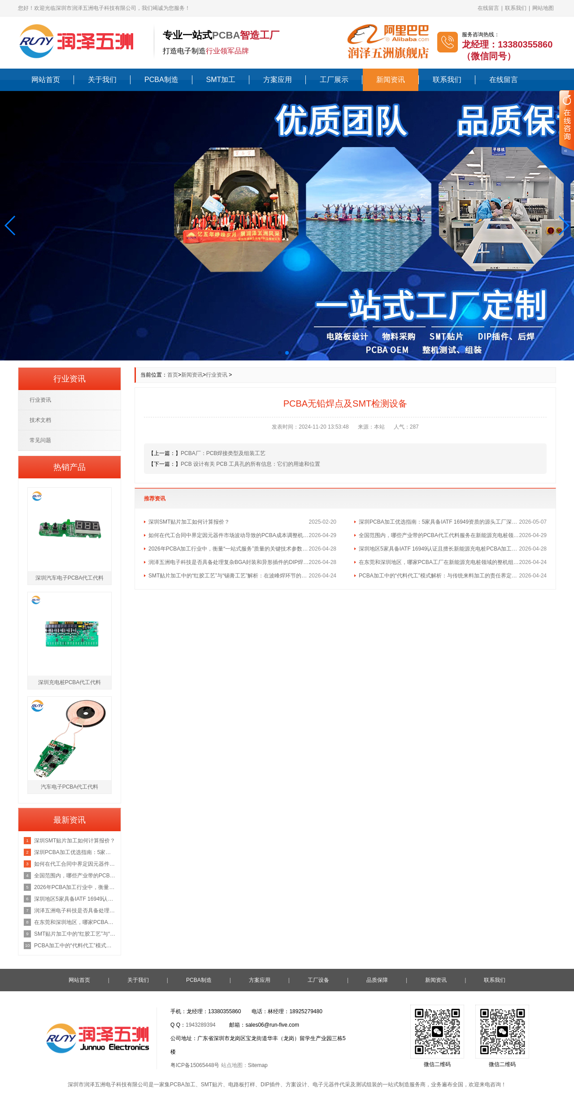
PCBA (226, 35)
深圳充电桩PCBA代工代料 (69, 682)
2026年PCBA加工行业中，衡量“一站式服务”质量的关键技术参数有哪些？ (228, 549)
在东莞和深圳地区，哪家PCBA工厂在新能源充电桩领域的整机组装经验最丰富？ (439, 562)
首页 (172, 375)
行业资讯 (216, 375)
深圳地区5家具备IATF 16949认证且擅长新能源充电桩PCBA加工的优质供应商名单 (439, 549)
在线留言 (488, 8)
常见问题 (40, 440)
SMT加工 (221, 79)
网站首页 (45, 79)
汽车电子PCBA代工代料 (70, 787)
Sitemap (258, 1065)
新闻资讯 (390, 79)
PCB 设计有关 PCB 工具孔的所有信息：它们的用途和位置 (250, 464)
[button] (10, 225)
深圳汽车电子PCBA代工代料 (69, 578)
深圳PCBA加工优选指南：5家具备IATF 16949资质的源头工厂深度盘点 (439, 522)
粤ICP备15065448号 (194, 1065)
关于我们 (102, 79)
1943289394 (201, 1025)
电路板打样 (241, 1084)
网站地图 (543, 8)
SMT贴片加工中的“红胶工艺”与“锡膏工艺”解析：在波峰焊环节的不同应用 (228, 576)
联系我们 (515, 8)
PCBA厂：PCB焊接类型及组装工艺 (223, 453)
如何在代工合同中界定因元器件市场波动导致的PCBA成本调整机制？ (228, 535)
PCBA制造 (161, 79)
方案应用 (277, 79)
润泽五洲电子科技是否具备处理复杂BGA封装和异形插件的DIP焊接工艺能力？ (228, 562)
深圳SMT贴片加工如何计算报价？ (189, 522)
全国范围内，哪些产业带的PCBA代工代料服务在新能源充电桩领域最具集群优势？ (439, 535)
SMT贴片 (212, 1084)
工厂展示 (334, 79)
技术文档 (40, 420)
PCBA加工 (183, 1084)
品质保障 (377, 980)
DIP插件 (270, 1084)
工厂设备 (318, 980)
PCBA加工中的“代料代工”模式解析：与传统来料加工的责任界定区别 (439, 576)
